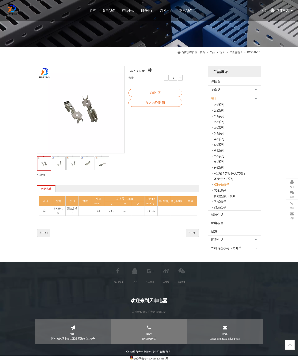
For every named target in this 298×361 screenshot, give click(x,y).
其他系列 (220, 190)
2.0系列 (219, 105)
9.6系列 (219, 167)
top (290, 344)
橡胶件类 (217, 214)
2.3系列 (219, 116)
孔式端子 (220, 201)
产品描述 (46, 188)
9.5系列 (219, 162)
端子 (214, 98)
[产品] (149, 23)
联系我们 (185, 10)
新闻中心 (166, 10)
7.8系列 (219, 156)
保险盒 (215, 81)
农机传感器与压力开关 (226, 248)
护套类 (215, 89)
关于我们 (108, 10)
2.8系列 (219, 122)
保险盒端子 (221, 184)
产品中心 (128, 10)
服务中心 (147, 10)
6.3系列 (219, 150)
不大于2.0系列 (223, 179)
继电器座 (217, 223)
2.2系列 (219, 110)
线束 (214, 231)
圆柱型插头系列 (224, 196)
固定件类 (217, 239)
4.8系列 (219, 139)
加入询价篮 (155, 102)
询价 (155, 92)
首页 (93, 10)
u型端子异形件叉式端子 (230, 173)
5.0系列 (219, 144)
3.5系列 (219, 133)
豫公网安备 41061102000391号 (151, 358)
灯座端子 (220, 207)
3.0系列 (219, 127)
